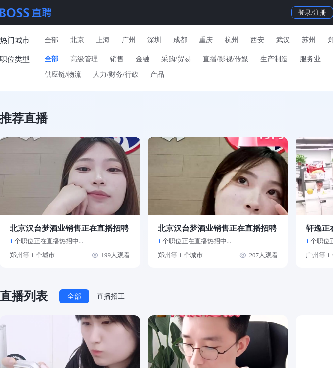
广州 (129, 40)
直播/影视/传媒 (225, 59)
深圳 (154, 40)
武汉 (283, 40)
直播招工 (111, 296)
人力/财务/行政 (116, 74)
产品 (157, 74)
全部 (51, 40)
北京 (77, 40)
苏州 (309, 40)
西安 (257, 40)
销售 (117, 59)
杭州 (231, 40)
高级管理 (84, 59)
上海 (103, 40)
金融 (142, 59)
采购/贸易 (176, 59)
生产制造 (274, 59)
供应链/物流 (63, 74)
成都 (180, 40)
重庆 (206, 40)
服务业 (310, 59)
